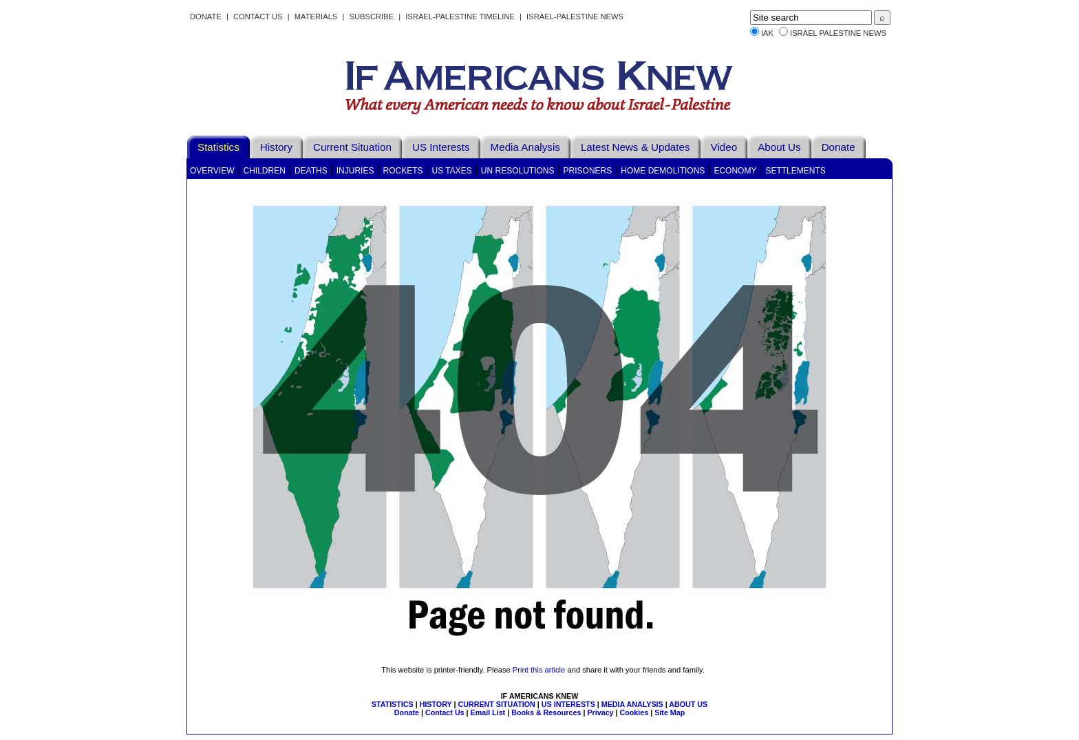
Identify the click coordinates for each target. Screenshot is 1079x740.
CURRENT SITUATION (496, 704)
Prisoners (588, 171)
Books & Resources (546, 712)
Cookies (634, 712)
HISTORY (436, 704)
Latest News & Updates (635, 147)
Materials (316, 16)
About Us (779, 147)
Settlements (795, 171)
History (276, 147)
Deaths (311, 171)
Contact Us (258, 16)
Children (265, 171)
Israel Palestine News (838, 33)
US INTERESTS (568, 704)
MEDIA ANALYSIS (632, 704)
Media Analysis (525, 147)
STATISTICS (393, 704)
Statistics (218, 147)
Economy (735, 171)
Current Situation (352, 147)
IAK (767, 33)
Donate (206, 16)
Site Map (669, 712)
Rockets (403, 171)
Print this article (539, 670)
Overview (212, 171)
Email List (488, 712)
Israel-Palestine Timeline (461, 16)
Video (724, 147)
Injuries (355, 171)
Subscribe (371, 16)
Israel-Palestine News (574, 16)
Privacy (600, 712)
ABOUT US (688, 704)
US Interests (441, 147)
